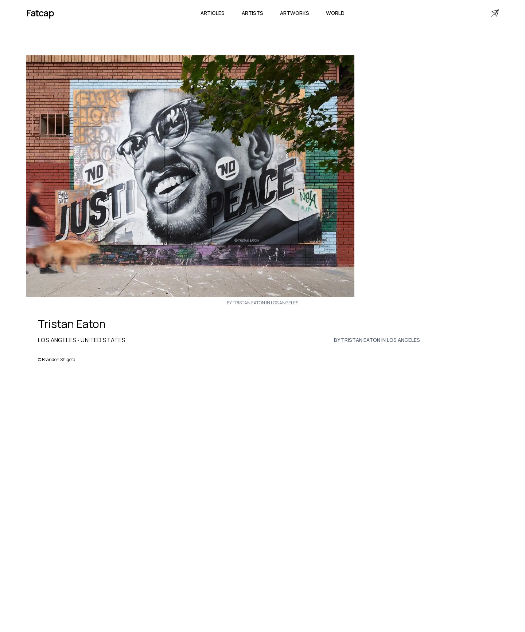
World (335, 12)
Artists (252, 12)
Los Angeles (57, 340)
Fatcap (40, 13)
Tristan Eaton (72, 324)
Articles (213, 12)
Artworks (294, 12)
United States (103, 340)
